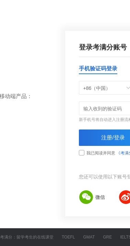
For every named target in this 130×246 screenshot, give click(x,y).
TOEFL (68, 237)
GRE (107, 237)
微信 (92, 197)
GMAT (89, 237)
